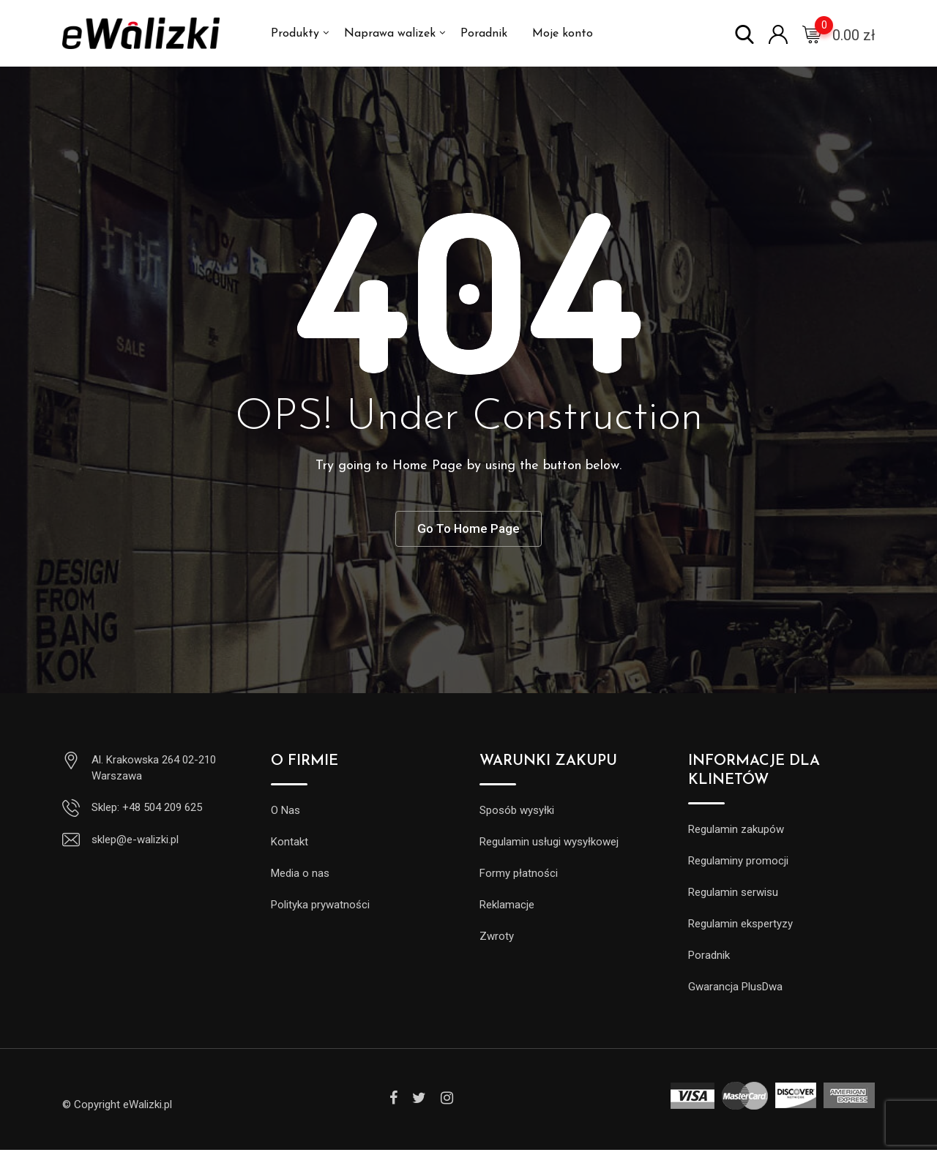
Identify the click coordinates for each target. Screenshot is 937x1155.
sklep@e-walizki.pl (135, 844)
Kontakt (289, 846)
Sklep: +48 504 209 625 (147, 812)
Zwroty (496, 941)
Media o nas (300, 878)
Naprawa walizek (390, 34)
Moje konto (562, 34)
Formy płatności (518, 878)
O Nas (285, 815)
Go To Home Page (468, 531)
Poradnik (483, 34)
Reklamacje (506, 909)
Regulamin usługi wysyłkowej (549, 846)
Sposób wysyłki (516, 815)
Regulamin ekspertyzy (740, 928)
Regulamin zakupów (736, 834)
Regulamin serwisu (733, 897)
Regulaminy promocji (738, 865)
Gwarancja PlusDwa (735, 991)
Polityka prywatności (320, 909)
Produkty (295, 34)
